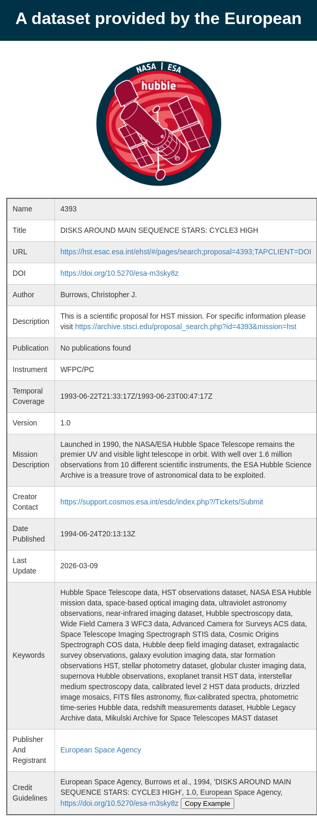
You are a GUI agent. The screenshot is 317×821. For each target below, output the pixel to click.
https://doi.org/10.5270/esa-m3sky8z (119, 273)
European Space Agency (100, 750)
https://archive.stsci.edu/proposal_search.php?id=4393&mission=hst (186, 326)
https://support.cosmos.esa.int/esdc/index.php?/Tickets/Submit (161, 502)
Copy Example (208, 803)
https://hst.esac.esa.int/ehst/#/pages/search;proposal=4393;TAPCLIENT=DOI (185, 252)
